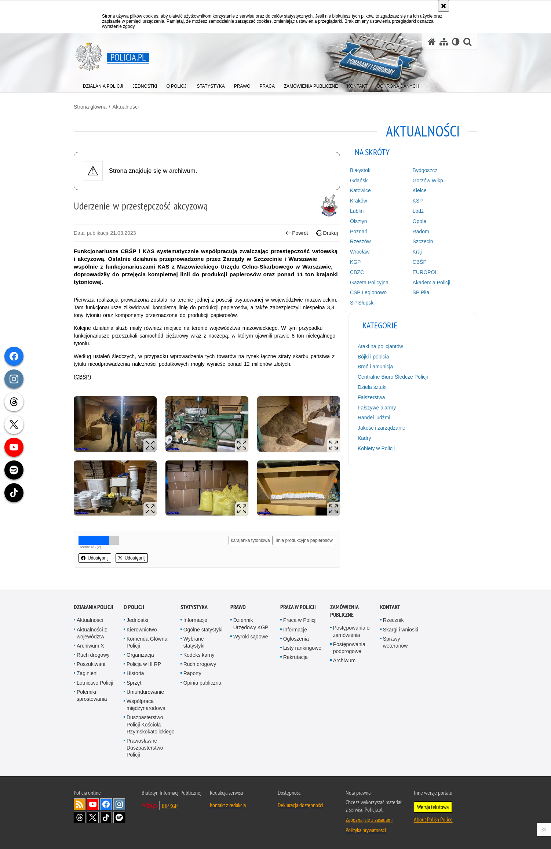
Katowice (360, 190)
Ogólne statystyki (203, 630)
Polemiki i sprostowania (92, 695)
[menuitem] (103, 84)
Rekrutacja (295, 657)
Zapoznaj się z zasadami (369, 819)
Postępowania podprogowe (349, 647)
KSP (418, 201)
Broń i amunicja (375, 366)
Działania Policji (93, 607)
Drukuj (327, 233)
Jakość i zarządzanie (381, 428)
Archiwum (344, 660)
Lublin (357, 211)
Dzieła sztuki (372, 387)
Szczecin (423, 241)
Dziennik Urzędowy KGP (251, 623)
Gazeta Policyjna (369, 282)
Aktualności (125, 107)
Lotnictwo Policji (95, 683)
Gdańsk (359, 180)
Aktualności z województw (92, 633)
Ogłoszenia (296, 639)
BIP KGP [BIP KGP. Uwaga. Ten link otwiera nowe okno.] (170, 805)
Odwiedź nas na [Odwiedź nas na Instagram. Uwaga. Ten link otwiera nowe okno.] (119, 804)
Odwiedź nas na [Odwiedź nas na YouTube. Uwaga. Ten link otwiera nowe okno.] (93, 804)
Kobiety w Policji (376, 448)
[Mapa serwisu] (443, 41)
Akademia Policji (431, 282)
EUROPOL (425, 272)
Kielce (420, 190)
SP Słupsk (361, 303)
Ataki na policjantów (380, 346)
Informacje (195, 620)
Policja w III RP (144, 664)
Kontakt (390, 607)
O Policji (134, 607)
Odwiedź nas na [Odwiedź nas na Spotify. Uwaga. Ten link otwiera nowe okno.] (119, 817)
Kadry (364, 438)
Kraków (358, 201)
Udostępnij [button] (95, 558)
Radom (421, 231)
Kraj (417, 252)
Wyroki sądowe (250, 637)
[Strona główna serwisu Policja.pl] (432, 41)
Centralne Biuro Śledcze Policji (393, 377)
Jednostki (137, 620)
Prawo (238, 607)
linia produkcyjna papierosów (304, 540)
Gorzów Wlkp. (429, 180)
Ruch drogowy (93, 655)
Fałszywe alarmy (377, 408)
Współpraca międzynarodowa (146, 704)
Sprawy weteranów (395, 642)
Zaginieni (87, 673)
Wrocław (359, 252)
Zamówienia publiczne (344, 611)
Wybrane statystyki (194, 642)
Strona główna (90, 107)
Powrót (296, 233)
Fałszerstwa (371, 397)
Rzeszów (360, 241)
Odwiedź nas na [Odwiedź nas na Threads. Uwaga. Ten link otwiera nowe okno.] (79, 817)
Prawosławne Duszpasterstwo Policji (145, 748)
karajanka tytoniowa (250, 540)
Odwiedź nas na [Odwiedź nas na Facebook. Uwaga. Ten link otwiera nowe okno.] (106, 804)
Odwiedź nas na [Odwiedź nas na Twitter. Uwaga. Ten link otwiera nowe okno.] (93, 817)
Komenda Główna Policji (147, 642)
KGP (355, 262)
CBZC (357, 272)
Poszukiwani (91, 664)
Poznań (358, 231)
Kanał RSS (79, 804)
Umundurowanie (145, 692)
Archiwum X (90, 646)
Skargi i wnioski (400, 630)
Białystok (360, 170)
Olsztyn (358, 221)
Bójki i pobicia (373, 357)
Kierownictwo (142, 630)
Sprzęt (134, 683)
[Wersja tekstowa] (456, 41)
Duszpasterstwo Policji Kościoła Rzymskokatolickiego (151, 724)
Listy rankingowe (302, 648)
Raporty (192, 673)
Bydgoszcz (425, 170)
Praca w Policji (298, 607)
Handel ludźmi (374, 417)
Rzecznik (393, 620)
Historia (135, 673)
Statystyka (194, 607)
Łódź (418, 211)
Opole (419, 221)
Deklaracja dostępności (300, 805)
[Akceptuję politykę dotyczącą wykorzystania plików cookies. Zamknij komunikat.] (443, 6)
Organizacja (140, 655)
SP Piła (421, 292)
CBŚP (420, 262)
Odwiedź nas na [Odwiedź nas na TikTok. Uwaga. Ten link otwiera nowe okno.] (106, 817)
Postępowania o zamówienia (351, 631)
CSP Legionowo (368, 292)
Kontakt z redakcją (228, 805)
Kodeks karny (199, 655)
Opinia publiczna (202, 683)
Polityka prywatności (366, 830)
